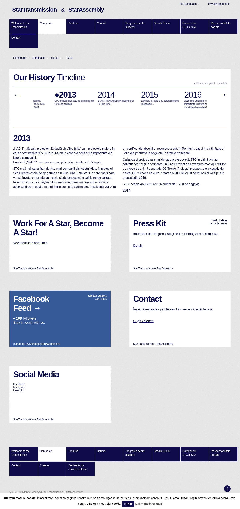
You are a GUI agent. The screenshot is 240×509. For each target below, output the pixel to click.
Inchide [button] (128, 503)
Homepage (19, 57)
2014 (126, 190)
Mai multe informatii (148, 503)
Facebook (19, 384)
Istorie (54, 57)
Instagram (19, 387)
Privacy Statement (219, 3)
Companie (39, 57)
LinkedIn (18, 390)
